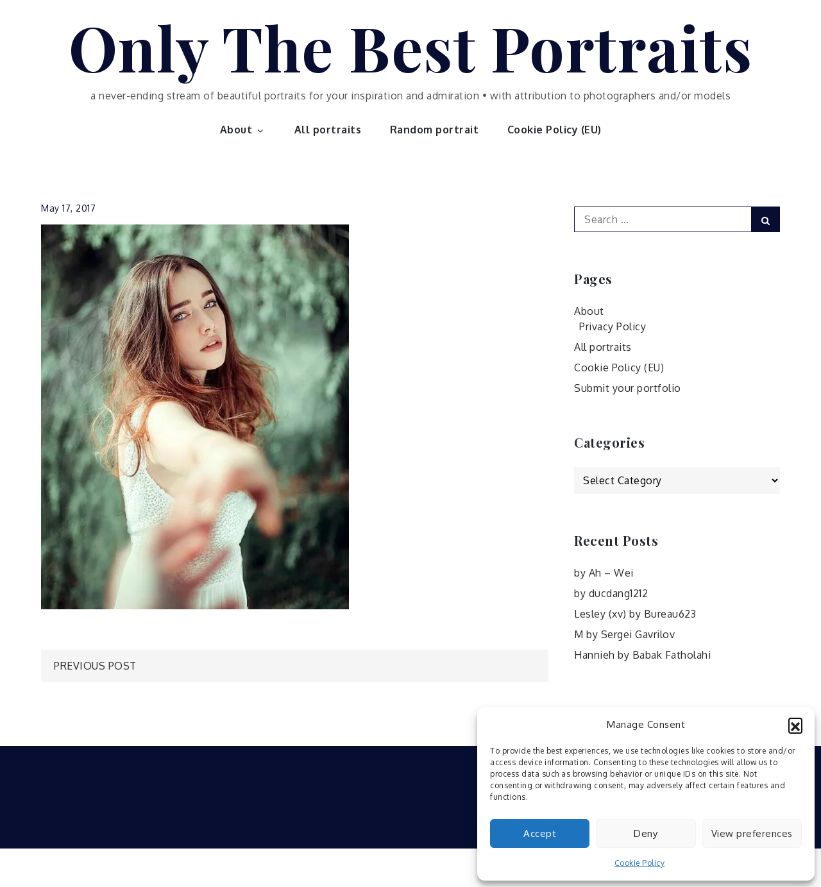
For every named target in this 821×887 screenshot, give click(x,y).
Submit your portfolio (627, 388)
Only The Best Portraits (411, 47)
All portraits (328, 129)
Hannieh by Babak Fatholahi (642, 654)
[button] (795, 724)
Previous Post (95, 665)
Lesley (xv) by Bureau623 (635, 613)
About (243, 129)
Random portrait (434, 129)
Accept (539, 833)
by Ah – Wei (604, 572)
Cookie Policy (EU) (554, 129)
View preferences (752, 833)
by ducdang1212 (611, 593)
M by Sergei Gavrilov (624, 634)
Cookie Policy (639, 863)
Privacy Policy (612, 326)
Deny (645, 833)
